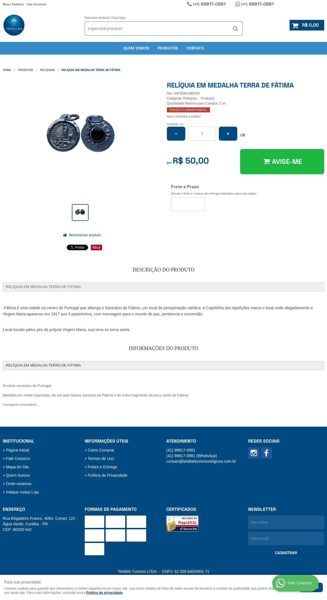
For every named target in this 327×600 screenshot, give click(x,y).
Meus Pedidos (13, 4)
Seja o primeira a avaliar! (184, 116)
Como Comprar (101, 450)
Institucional (18, 441)
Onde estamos (18, 483)
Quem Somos (18, 475)
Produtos (168, 48)
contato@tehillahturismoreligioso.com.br (201, 461)
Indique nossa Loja (22, 492)
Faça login (119, 17)
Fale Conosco (36, 4)
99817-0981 (209, 4)
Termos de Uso (101, 458)
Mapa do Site (17, 467)
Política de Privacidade (107, 475)
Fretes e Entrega (102, 467)
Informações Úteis (106, 441)
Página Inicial (17, 450)
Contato (195, 48)
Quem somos (136, 48)
